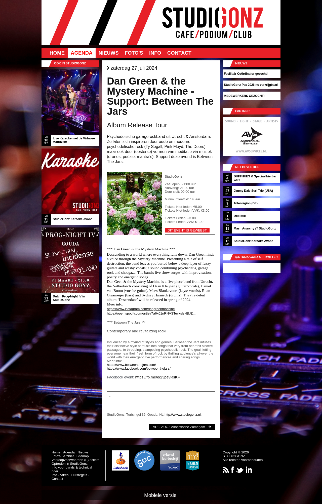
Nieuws (109, 53)
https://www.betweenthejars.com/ (131, 365)
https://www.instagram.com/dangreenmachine (141, 309)
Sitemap (82, 456)
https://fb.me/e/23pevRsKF (157, 377)
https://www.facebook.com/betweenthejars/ (139, 368)
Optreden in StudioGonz (70, 464)
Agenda (82, 53)
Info (155, 53)
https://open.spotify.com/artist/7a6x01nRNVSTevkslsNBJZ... (151, 313)
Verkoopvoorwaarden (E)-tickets (75, 460)
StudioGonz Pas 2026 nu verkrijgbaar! (251, 85)
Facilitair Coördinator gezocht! (246, 73)
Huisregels (79, 475)
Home (57, 53)
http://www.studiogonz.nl (183, 414)
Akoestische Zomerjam (188, 427)
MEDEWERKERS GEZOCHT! (244, 96)
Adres (64, 475)
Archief (68, 456)
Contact (179, 53)
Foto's (134, 53)
